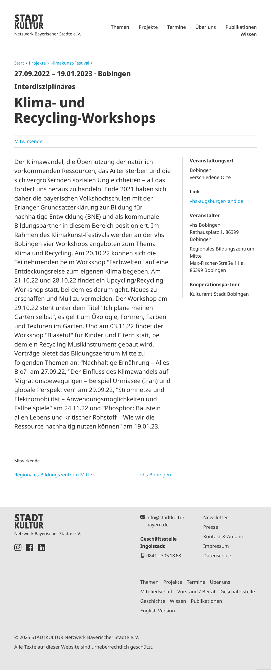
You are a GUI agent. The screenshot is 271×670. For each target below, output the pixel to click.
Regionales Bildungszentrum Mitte (53, 474)
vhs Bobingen (155, 474)
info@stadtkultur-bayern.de (166, 521)
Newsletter (215, 517)
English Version (157, 610)
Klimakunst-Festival (70, 63)
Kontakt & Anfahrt (223, 536)
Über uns (205, 27)
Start (19, 63)
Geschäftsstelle (237, 591)
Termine (176, 27)
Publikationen (241, 27)
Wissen (249, 34)
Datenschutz (217, 555)
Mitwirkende (28, 141)
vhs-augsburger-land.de (216, 201)
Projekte (148, 27)
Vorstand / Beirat (196, 591)
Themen (120, 27)
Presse (210, 527)
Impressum (216, 546)
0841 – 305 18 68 (163, 555)
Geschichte (152, 601)
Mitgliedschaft (156, 591)
